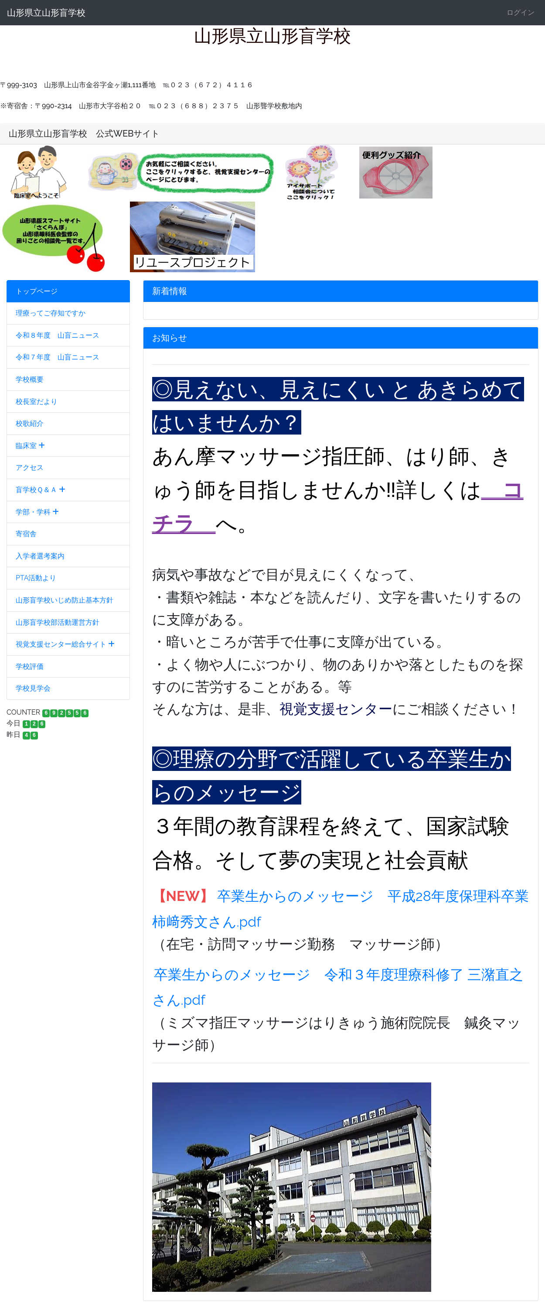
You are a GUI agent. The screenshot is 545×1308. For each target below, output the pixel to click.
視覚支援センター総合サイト (65, 644)
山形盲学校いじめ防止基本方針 (64, 600)
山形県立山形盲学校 (46, 12)
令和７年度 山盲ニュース (57, 357)
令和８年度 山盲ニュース (57, 335)
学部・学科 (37, 512)
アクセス (30, 467)
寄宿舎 (26, 534)
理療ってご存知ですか (50, 313)
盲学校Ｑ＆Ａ (40, 490)
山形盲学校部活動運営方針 (57, 622)
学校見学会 (33, 688)
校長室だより (37, 401)
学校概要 (30, 379)
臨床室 (30, 446)
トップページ (37, 291)
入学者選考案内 (40, 556)
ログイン (521, 12)
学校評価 (30, 666)
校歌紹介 (30, 423)
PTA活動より (36, 578)
